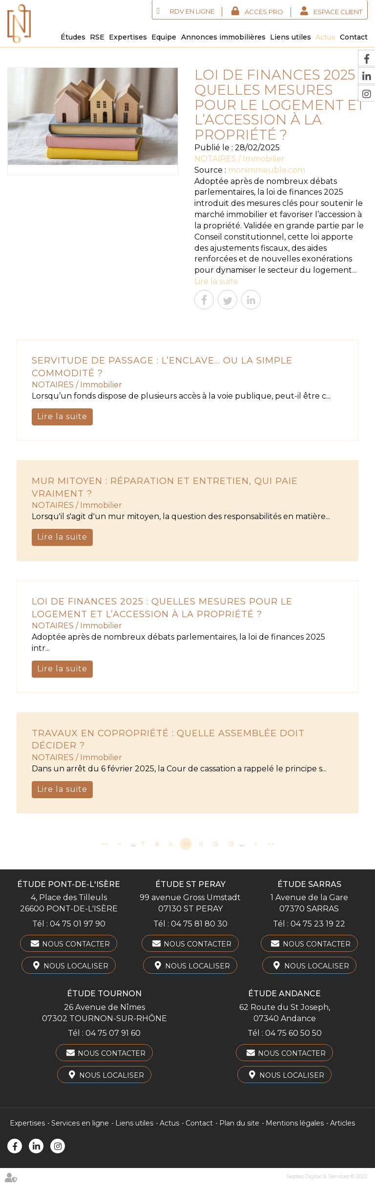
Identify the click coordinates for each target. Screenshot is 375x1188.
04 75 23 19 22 (318, 923)
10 (186, 843)
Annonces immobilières (223, 37)
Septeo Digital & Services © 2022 (327, 1176)
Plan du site (239, 1123)
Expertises (128, 37)
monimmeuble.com (266, 170)
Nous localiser (75, 966)
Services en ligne (80, 1123)
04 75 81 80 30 (199, 923)
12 (215, 843)
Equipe (163, 37)
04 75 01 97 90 (77, 923)
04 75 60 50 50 (293, 1033)
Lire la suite (216, 281)
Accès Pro (264, 12)
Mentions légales (295, 1123)
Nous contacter (76, 944)
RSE (97, 37)
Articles (342, 1123)
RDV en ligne (192, 11)
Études (73, 37)
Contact (354, 37)
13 (231, 843)
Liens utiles (290, 37)
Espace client (337, 12)
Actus (325, 37)
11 (201, 843)
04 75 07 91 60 (113, 1033)
